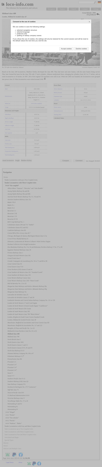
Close (89, 22)
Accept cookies (66, 49)
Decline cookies (81, 49)
